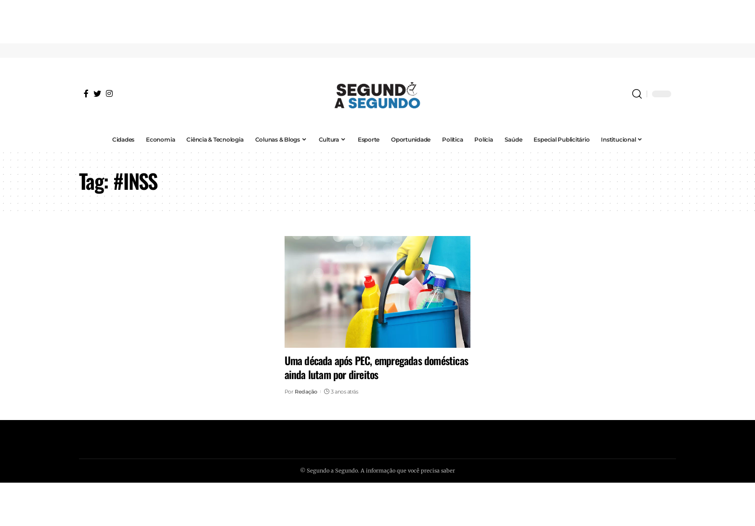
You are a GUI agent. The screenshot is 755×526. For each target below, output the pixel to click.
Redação (306, 391)
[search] (637, 94)
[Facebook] (86, 93)
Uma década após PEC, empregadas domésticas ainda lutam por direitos (376, 367)
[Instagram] (109, 93)
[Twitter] (97, 93)
